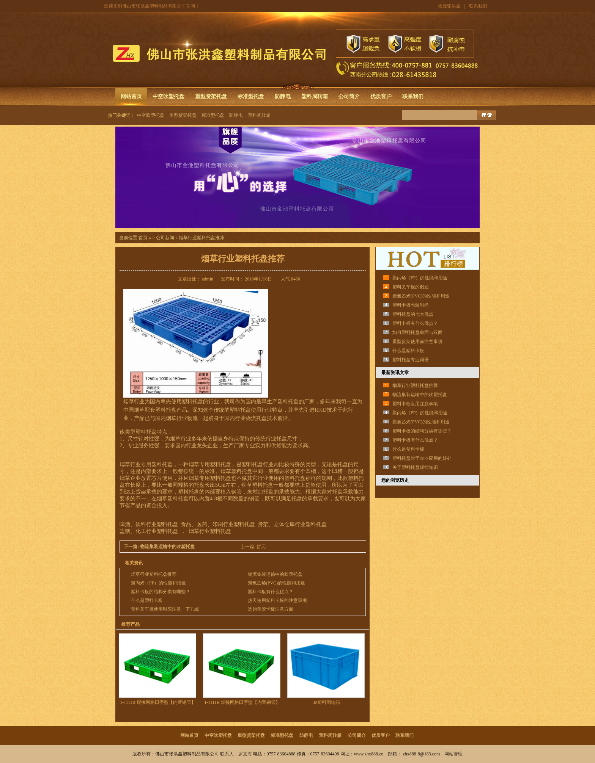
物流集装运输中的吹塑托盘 (275, 574)
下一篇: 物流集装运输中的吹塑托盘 (160, 546)
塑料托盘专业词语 (410, 359)
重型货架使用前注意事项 (417, 341)
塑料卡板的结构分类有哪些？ (160, 591)
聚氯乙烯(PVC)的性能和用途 (276, 583)
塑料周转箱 (314, 96)
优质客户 (381, 96)
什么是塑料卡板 (147, 600)
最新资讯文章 (395, 372)
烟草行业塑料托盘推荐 (153, 574)
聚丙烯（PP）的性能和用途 (158, 583)
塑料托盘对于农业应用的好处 (422, 458)
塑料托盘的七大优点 (412, 314)
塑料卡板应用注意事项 (415, 403)
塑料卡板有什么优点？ (270, 591)
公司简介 (349, 96)
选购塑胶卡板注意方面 (270, 609)
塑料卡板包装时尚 (410, 305)
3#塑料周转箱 (326, 702)
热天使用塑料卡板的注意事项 (277, 600)
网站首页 (131, 96)
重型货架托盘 (211, 96)
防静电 (283, 96)
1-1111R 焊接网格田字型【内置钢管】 (158, 702)
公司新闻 (165, 237)
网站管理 (453, 754)
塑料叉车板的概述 (410, 287)
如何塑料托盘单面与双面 (417, 332)
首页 (143, 237)
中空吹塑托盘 (168, 96)
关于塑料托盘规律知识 (415, 467)
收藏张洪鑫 (449, 6)
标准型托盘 (251, 96)
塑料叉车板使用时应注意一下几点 (165, 609)
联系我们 (478, 6)
